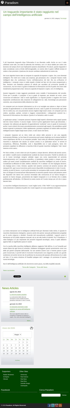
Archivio (17, 360)
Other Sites (24, 371)
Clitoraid (5, 379)
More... (29, 320)
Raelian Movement (8, 374)
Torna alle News (42, 267)
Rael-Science (24, 377)
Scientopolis (24, 385)
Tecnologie (63, 18)
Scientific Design (25, 383)
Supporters (6, 371)
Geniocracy (24, 374)
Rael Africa (24, 381)
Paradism (9, 405)
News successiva (8, 270)
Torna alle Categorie (29, 267)
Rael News (24, 379)
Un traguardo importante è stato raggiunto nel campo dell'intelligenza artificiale (31, 13)
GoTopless (6, 377)
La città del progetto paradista (18, 294)
